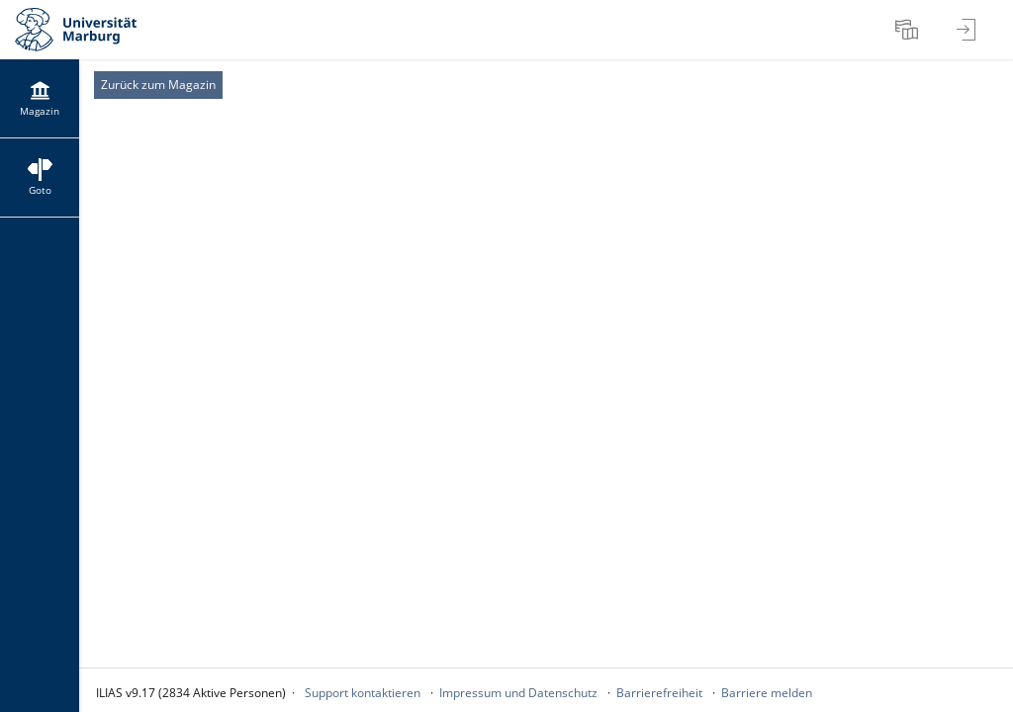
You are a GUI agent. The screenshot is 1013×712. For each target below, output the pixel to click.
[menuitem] (909, 29)
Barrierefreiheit (659, 692)
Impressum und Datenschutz (518, 692)
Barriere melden (766, 692)
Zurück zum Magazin (158, 84)
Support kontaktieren (362, 692)
